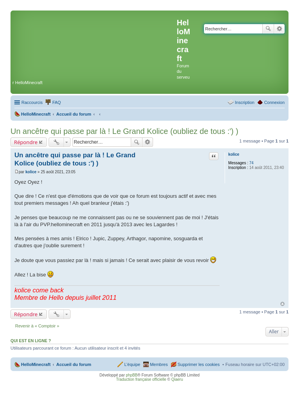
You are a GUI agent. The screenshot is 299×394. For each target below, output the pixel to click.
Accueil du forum (73, 364)
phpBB (131, 375)
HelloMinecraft (36, 364)
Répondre (26, 142)
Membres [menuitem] (159, 364)
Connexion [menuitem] (274, 102)
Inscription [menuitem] (244, 102)
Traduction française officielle (141, 379)
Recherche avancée (279, 28)
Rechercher (268, 28)
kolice (233, 154)
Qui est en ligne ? (31, 340)
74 (251, 163)
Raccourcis (31, 102)
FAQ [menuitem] (56, 102)
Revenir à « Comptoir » (37, 326)
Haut (282, 304)
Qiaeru (177, 379)
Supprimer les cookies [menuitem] (199, 364)
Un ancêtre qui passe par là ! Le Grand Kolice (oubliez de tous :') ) (124, 131)
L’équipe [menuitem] (132, 364)
